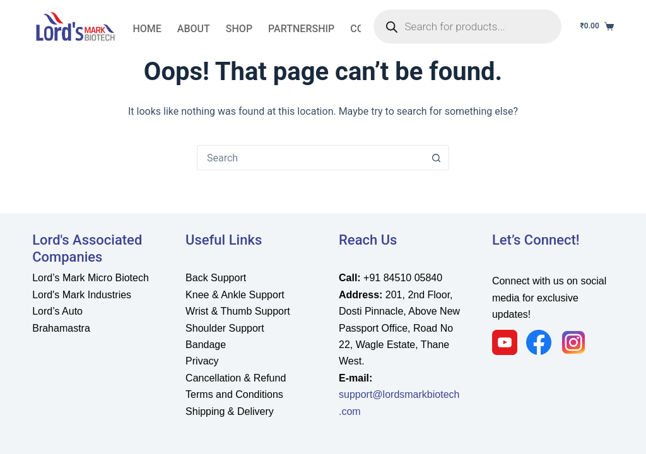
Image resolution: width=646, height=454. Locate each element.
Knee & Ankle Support (235, 294)
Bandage (205, 344)
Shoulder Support (224, 328)
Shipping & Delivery (229, 411)
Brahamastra (61, 328)
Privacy (201, 361)
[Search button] (436, 157)
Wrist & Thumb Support (237, 311)
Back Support (215, 277)
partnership (301, 29)
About (193, 29)
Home (146, 29)
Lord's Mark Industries (81, 294)
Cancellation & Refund (235, 378)
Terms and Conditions (234, 394)
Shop (239, 29)
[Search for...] (310, 157)
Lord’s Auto (57, 311)
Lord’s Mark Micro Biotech (90, 277)
